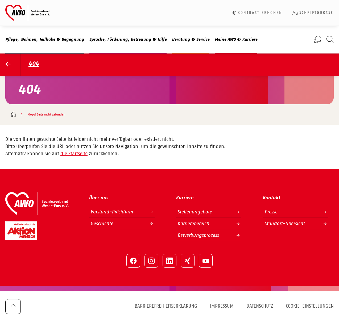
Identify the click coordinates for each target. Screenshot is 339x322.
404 (33, 64)
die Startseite (74, 153)
